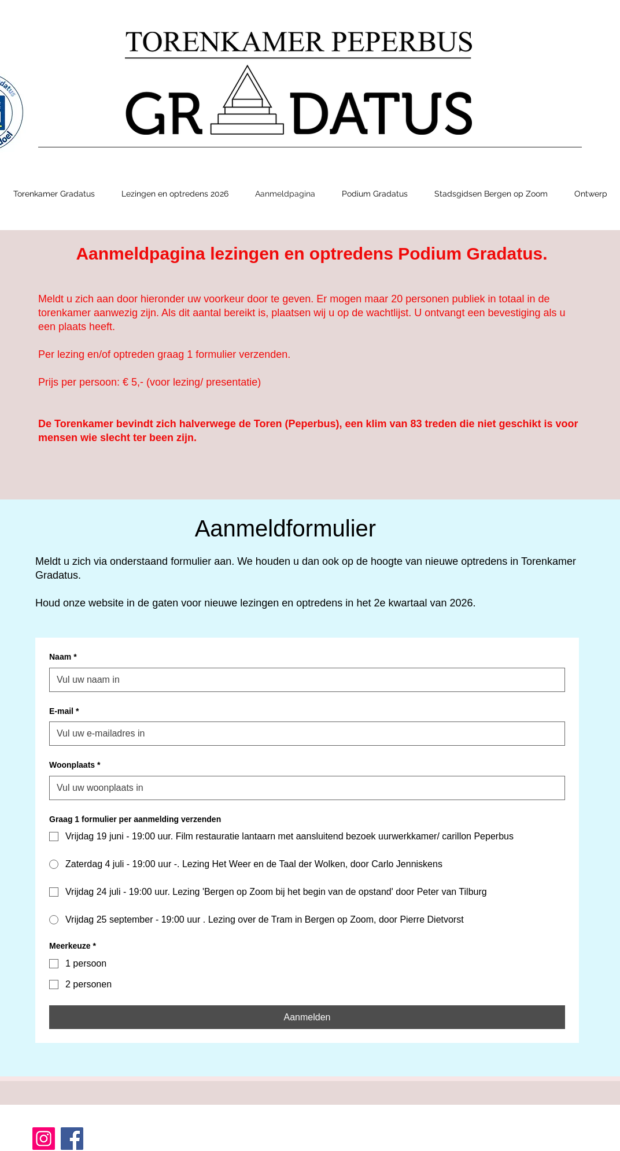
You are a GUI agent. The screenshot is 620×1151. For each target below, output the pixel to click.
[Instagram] (43, 1138)
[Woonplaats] (304, 788)
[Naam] (304, 679)
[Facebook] (72, 1138)
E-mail (64, 711)
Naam (63, 657)
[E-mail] (304, 733)
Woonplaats (75, 765)
